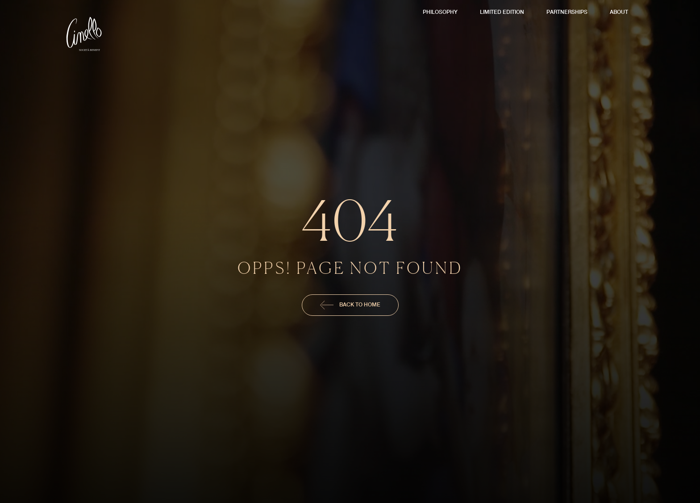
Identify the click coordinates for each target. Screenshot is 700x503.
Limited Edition (502, 11)
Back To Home (350, 305)
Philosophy (440, 11)
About (619, 11)
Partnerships (567, 11)
